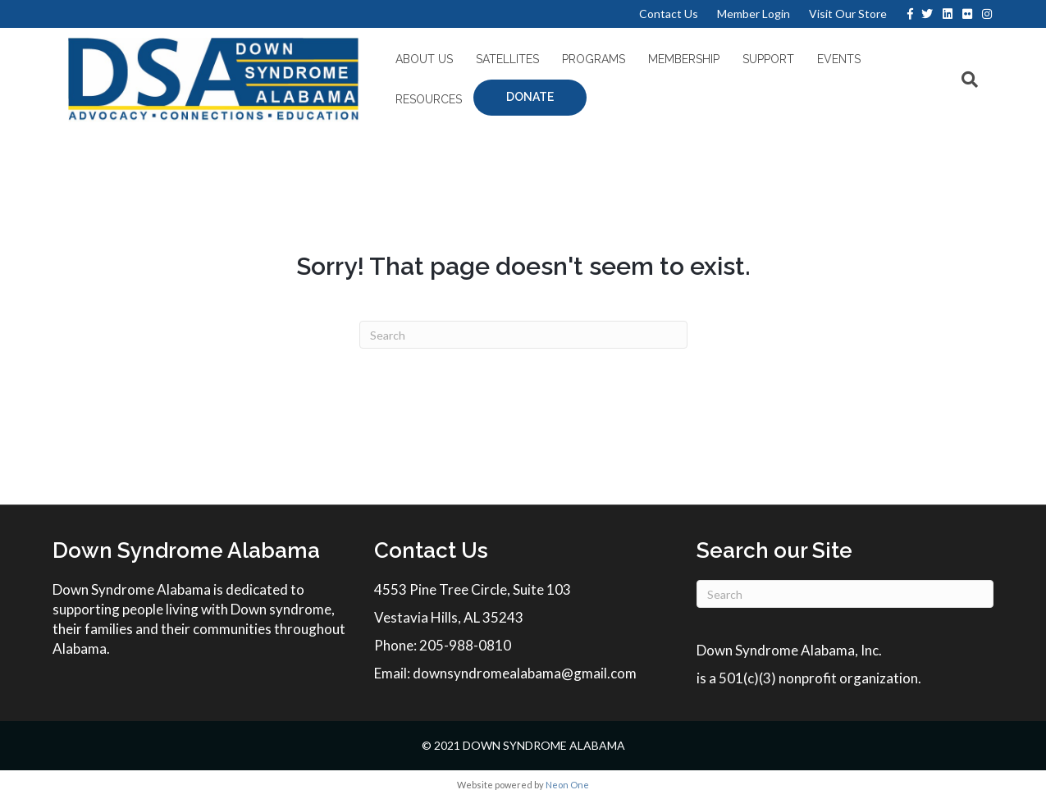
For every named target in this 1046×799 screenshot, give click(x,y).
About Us (418, 63)
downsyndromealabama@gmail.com (525, 673)
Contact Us (668, 14)
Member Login (753, 14)
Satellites (501, 63)
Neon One (567, 784)
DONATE (435, 100)
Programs (587, 63)
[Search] (979, 81)
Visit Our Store (848, 14)
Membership (678, 63)
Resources (911, 63)
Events (833, 63)
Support (762, 63)
